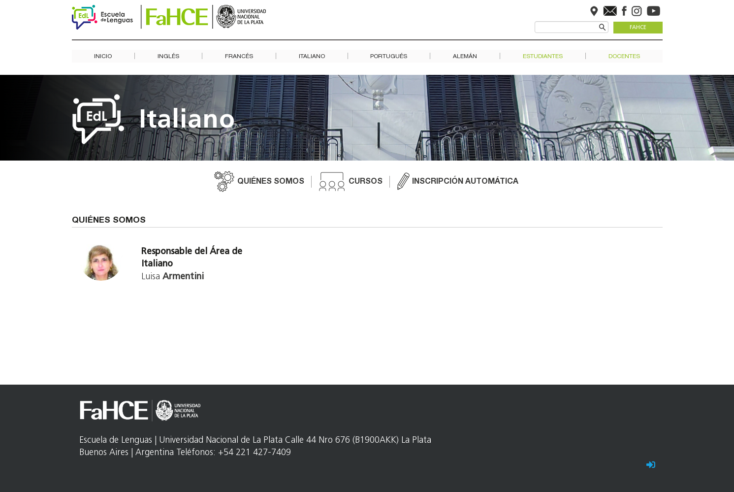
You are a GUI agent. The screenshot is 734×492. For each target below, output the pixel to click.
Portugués (388, 56)
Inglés (168, 56)
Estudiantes (543, 56)
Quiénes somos (270, 182)
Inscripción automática (465, 182)
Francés (239, 56)
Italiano (312, 56)
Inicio (103, 56)
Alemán (465, 56)
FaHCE (638, 28)
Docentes (624, 56)
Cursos (366, 182)
